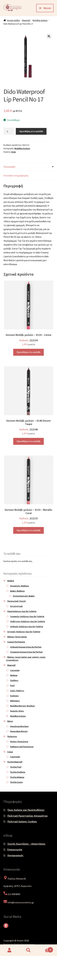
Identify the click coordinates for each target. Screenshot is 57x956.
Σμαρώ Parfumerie (16, 641)
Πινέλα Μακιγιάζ (14, 761)
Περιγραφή (9, 166)
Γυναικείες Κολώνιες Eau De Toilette (27, 616)
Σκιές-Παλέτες (17, 690)
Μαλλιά (10, 580)
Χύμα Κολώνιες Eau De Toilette (21, 611)
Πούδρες (14, 680)
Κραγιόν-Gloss (17, 711)
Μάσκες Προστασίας (17, 636)
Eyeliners (14, 695)
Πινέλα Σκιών (16, 782)
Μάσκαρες (15, 700)
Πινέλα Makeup (17, 777)
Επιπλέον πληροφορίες (16, 175)
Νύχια (10, 721)
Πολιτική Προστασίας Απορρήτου (27, 816)
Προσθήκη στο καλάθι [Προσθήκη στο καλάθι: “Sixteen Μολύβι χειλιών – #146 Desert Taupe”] (28, 441)
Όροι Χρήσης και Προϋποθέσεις (26, 810)
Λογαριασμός (15, 855)
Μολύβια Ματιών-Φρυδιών (22, 705)
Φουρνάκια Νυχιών (19, 731)
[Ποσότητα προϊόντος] (8, 131)
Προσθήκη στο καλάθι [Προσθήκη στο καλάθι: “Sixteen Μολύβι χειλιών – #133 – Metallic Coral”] (28, 530)
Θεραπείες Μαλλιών (19, 585)
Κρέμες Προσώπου (19, 741)
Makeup (13, 675)
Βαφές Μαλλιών (17, 591)
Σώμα (10, 751)
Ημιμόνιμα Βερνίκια (19, 726)
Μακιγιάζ (26, 20)
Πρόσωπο (12, 736)
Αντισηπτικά (16, 606)
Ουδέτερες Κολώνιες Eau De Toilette (27, 621)
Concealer (15, 670)
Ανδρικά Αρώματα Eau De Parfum (25, 647)
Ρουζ (12, 685)
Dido (13, 152)
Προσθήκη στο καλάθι (31, 131)
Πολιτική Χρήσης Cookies (22, 821)
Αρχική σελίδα (13, 20)
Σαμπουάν (15, 756)
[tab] (28, 166)
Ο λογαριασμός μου (9, 950)
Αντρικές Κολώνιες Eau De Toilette (23, 631)
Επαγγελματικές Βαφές (24, 596)
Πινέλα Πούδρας (17, 772)
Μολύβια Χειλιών (40, 20)
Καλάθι (45, 949)
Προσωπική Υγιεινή (16, 601)
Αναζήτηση (28, 950)
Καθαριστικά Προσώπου (21, 746)
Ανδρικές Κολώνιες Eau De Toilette (26, 626)
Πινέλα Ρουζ (16, 767)
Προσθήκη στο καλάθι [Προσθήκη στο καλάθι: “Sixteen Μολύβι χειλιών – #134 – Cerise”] (28, 352)
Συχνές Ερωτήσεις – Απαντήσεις (26, 844)
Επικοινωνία (14, 849)
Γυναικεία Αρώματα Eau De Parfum (26, 652)
